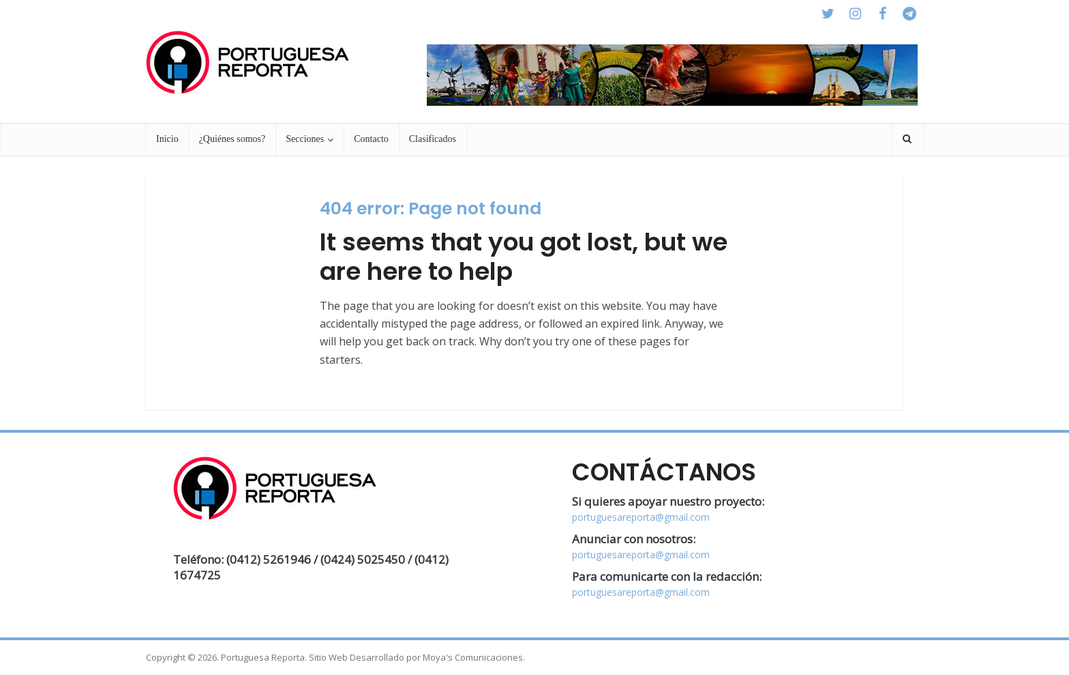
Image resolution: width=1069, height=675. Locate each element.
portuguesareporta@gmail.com (641, 517)
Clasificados (432, 139)
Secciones (305, 139)
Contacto (371, 139)
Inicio (167, 139)
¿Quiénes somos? (232, 139)
